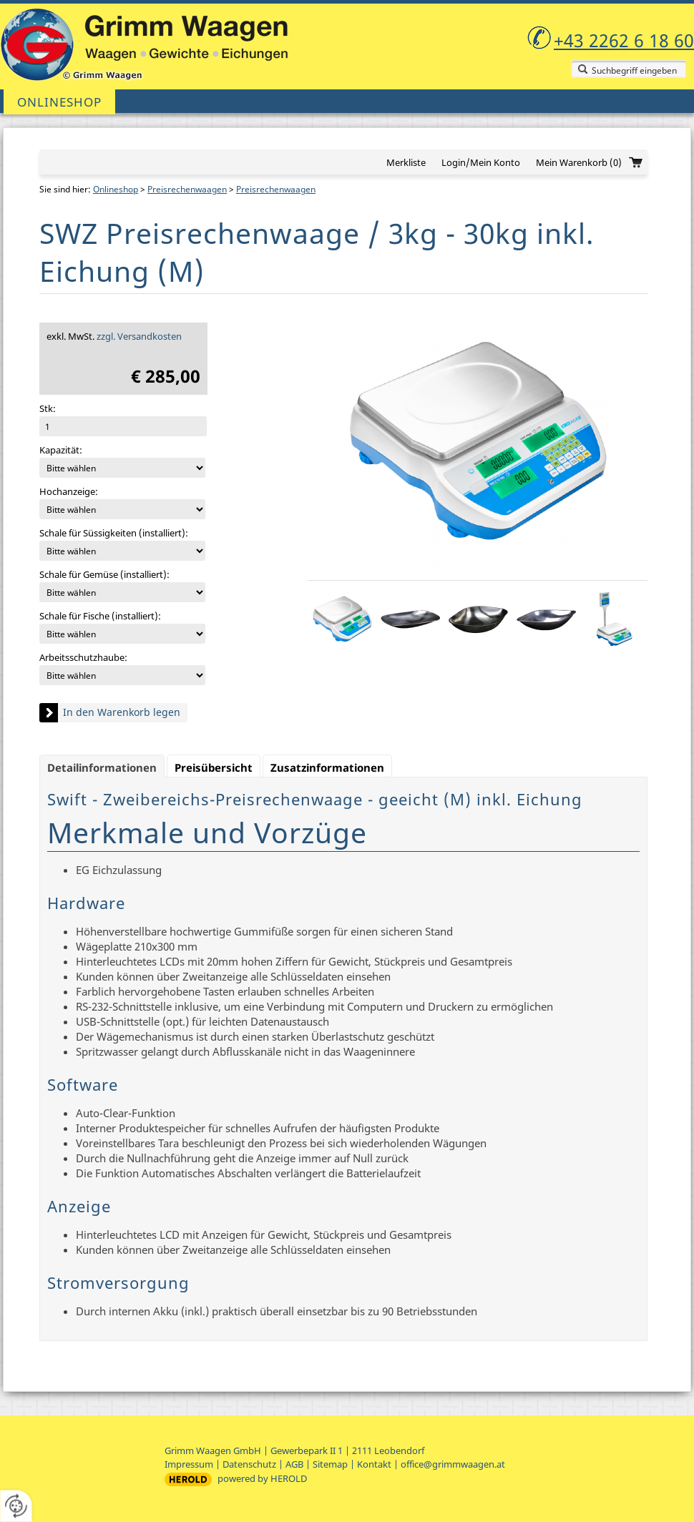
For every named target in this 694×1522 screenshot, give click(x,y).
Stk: (47, 408)
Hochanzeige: (68, 491)
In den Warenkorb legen (121, 712)
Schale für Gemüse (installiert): (104, 574)
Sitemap (330, 1464)
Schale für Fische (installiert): (100, 615)
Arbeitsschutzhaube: (83, 657)
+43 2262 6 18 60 (624, 40)
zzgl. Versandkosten (139, 336)
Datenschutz (249, 1464)
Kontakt (374, 1464)
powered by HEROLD (262, 1478)
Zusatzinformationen (327, 767)
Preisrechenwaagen (187, 189)
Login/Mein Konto (480, 162)
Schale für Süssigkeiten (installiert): (113, 532)
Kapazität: (60, 449)
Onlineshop (59, 102)
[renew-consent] (16, 1506)
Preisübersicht (214, 767)
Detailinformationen (102, 767)
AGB (294, 1464)
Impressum (189, 1464)
